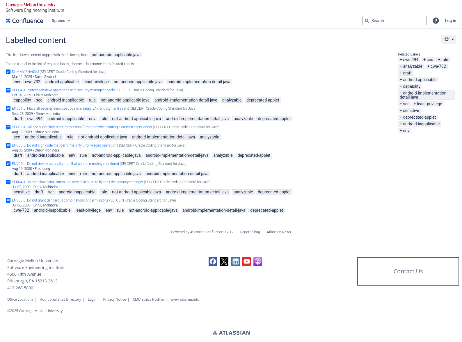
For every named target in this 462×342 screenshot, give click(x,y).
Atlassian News (279, 232)
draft (407, 73)
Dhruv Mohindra (46, 95)
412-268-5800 (20, 288)
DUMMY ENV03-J (25, 72)
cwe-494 (410, 59)
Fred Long (42, 169)
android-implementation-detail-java (423, 95)
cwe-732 (438, 66)
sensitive (411, 110)
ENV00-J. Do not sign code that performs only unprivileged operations (65, 145)
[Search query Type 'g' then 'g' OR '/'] (395, 20)
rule (444, 59)
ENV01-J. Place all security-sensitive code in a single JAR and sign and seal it (70, 108)
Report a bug (250, 232)
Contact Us (408, 271)
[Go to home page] (24, 20)
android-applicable (419, 79)
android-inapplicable (421, 124)
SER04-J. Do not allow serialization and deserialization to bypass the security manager (77, 182)
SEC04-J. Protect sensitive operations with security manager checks (64, 90)
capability (411, 86)
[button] (435, 20)
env (406, 130)
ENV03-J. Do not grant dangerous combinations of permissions (60, 200)
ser (405, 103)
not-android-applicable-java (116, 54)
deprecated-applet (419, 117)
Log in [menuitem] (450, 20)
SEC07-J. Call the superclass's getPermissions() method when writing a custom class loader (82, 127)
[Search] (367, 20)
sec (430, 59)
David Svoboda (46, 77)
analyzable (412, 66)
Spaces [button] (58, 20)
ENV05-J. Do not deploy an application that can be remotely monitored (65, 164)
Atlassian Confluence (206, 232)
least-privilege (429, 103)
